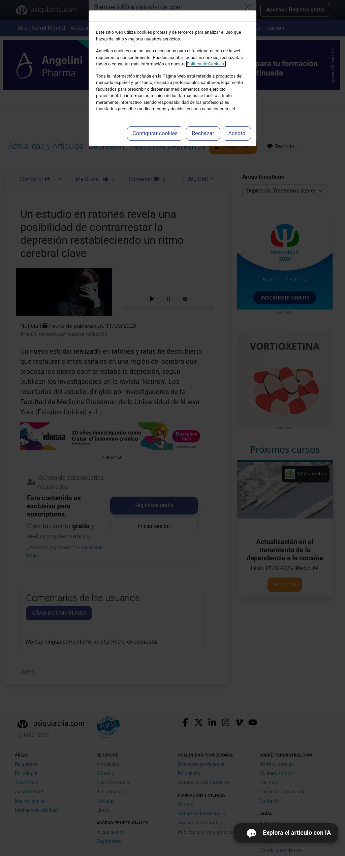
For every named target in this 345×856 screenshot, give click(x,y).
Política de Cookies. (206, 63)
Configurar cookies (155, 133)
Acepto (236, 133)
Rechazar (203, 133)
